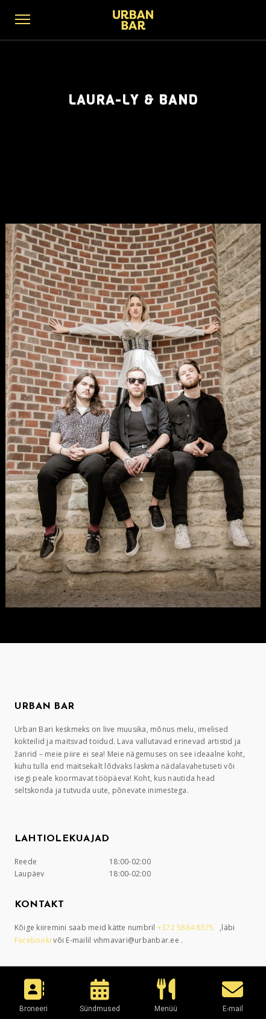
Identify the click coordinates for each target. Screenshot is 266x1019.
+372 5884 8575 (186, 927)
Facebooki (34, 940)
